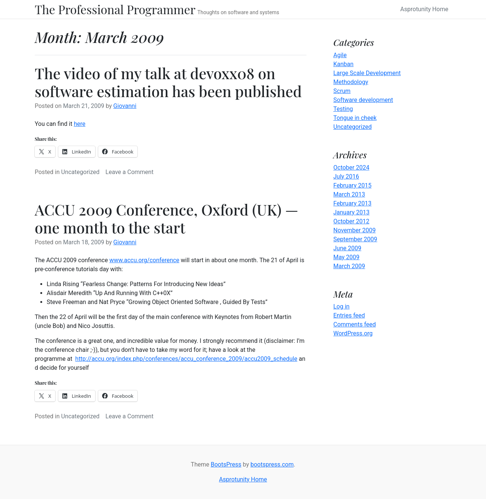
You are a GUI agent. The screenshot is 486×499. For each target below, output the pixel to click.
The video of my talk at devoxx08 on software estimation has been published (168, 82)
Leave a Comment (130, 172)
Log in (341, 306)
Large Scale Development (367, 73)
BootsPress (226, 464)
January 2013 (351, 212)
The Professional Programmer (115, 9)
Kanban (343, 64)
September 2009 (355, 239)
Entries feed (349, 315)
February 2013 (352, 203)
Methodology (350, 82)
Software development (363, 99)
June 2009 (347, 248)
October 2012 (351, 221)
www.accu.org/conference (144, 260)
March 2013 (349, 194)
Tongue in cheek (355, 117)
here (79, 123)
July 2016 (346, 176)
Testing (343, 108)
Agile (340, 55)
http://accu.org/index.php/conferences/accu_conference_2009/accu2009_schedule (186, 358)
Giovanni (125, 105)
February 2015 (352, 185)
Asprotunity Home (424, 9)
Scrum (342, 90)
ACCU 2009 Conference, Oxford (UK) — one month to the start (166, 218)
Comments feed (354, 324)
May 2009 (346, 257)
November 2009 (354, 230)
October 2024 (351, 167)
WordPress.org (353, 333)
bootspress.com (272, 464)
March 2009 (349, 266)
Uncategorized (80, 172)
